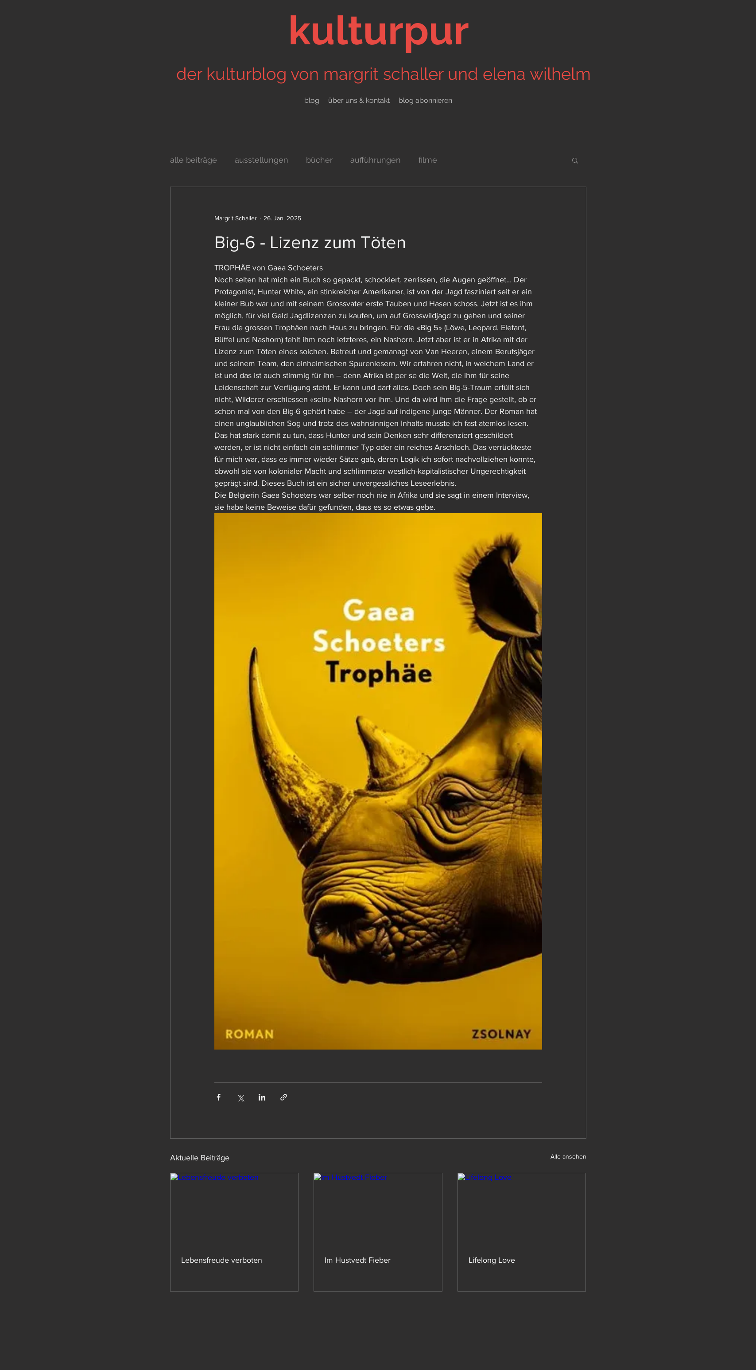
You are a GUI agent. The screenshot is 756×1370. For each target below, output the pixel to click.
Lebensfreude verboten (221, 1260)
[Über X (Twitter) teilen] (240, 1097)
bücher (319, 159)
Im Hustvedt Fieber (358, 1260)
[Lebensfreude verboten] (235, 1209)
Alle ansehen (568, 1156)
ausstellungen (261, 159)
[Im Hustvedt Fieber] (378, 1209)
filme (428, 159)
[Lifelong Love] (522, 1209)
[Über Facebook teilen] (218, 1097)
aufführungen (375, 159)
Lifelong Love (492, 1260)
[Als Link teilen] (283, 1097)
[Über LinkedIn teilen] (262, 1097)
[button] (575, 160)
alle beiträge (193, 159)
